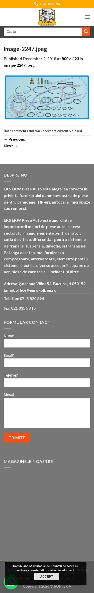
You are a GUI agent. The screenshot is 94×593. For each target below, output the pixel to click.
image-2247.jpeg (19, 65)
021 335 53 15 (23, 308)
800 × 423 (70, 58)
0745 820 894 (32, 298)
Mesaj (47, 411)
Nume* (47, 342)
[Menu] (87, 17)
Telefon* (47, 381)
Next (11, 145)
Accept (46, 576)
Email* (47, 362)
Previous (14, 139)
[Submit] (86, 31)
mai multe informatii (61, 570)
